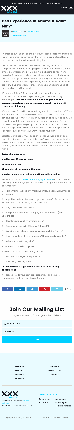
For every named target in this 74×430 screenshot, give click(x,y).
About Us (19, 367)
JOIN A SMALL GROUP (21, 4)
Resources (19, 371)
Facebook (44, 399)
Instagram (62, 403)
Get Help (54, 367)
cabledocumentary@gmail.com (37, 179)
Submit (37, 340)
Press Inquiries (63, 406)
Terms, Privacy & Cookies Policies (55, 417)
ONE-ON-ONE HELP (54, 4)
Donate (63, 7)
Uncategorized (19, 35)
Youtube (61, 399)
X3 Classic (17, 32)
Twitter (43, 403)
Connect (19, 375)
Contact (19, 379)
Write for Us (54, 371)
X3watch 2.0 (38, 4)
